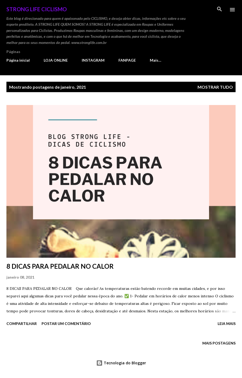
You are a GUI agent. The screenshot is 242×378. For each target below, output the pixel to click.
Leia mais (227, 323)
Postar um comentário (66, 323)
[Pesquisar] (219, 9)
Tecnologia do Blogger (121, 362)
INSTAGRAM (93, 60)
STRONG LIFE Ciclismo (36, 9)
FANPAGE (127, 60)
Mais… (155, 60)
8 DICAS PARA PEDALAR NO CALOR (60, 266)
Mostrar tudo (215, 86)
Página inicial (18, 60)
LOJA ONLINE (56, 60)
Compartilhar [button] (21, 323)
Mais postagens (219, 343)
